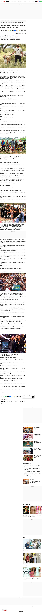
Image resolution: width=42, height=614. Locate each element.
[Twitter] (36, 1)
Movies (4, 22)
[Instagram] (38, 1)
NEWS (14, 1)
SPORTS (25, 1)
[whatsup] (41, 1)
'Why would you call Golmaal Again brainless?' (37, 428)
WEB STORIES (26, 504)
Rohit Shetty (10, 401)
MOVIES (20, 1)
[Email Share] (8, 30)
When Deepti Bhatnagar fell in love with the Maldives (37, 442)
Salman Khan (3, 403)
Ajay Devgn (21, 401)
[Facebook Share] (15, 30)
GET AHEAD (28, 1)
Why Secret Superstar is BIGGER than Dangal (37, 456)
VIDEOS (25, 537)
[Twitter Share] (13, 30)
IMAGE (16, 401)
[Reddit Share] (17, 30)
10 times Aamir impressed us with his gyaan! (37, 449)
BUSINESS (17, 1)
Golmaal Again (3, 401)
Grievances (21, 611)
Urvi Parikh (2, 30)
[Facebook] (39, 1)
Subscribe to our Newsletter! (26, 395)
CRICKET (23, 1)
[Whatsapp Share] (10, 30)
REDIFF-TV (31, 1)
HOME (12, 1)
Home (1, 22)
